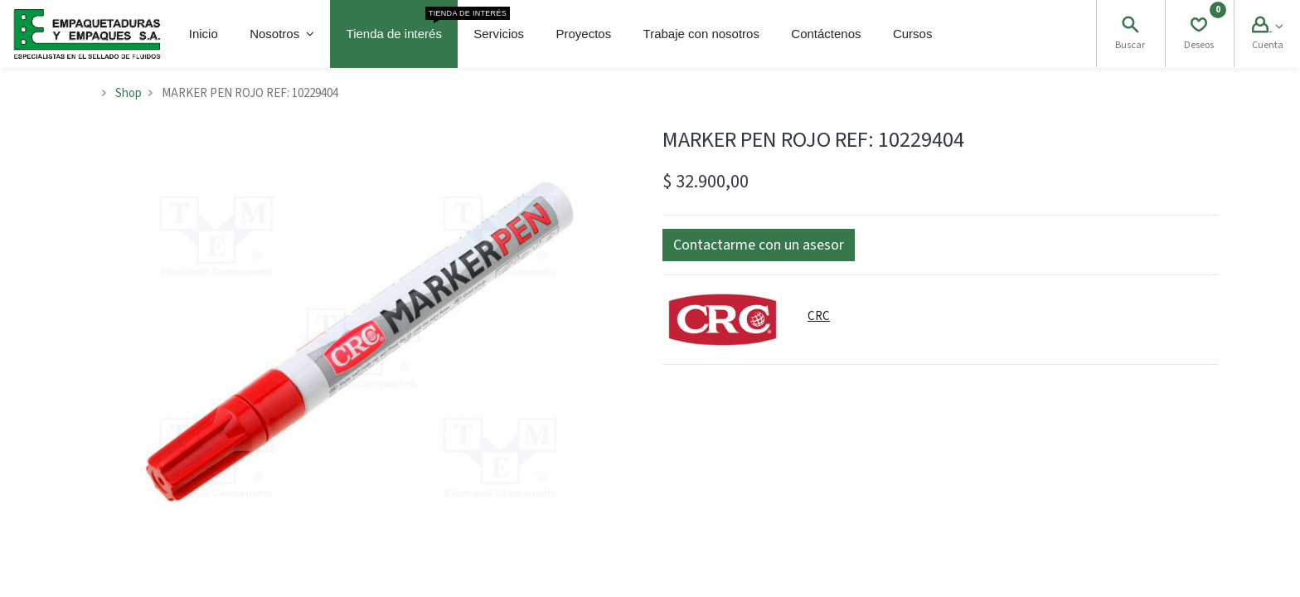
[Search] (1130, 27)
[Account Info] (1267, 27)
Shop (128, 93)
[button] (758, 245)
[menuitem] (203, 34)
